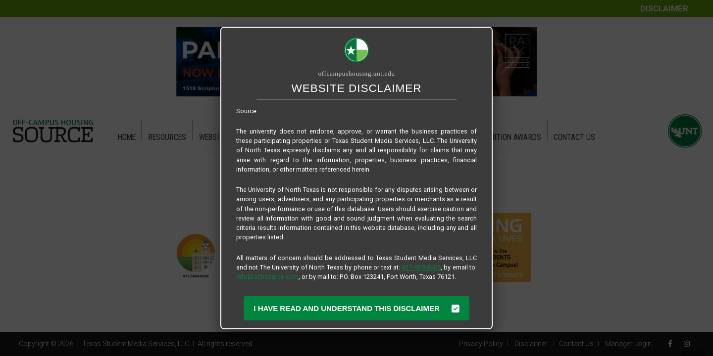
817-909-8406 (421, 267)
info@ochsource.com (267, 276)
